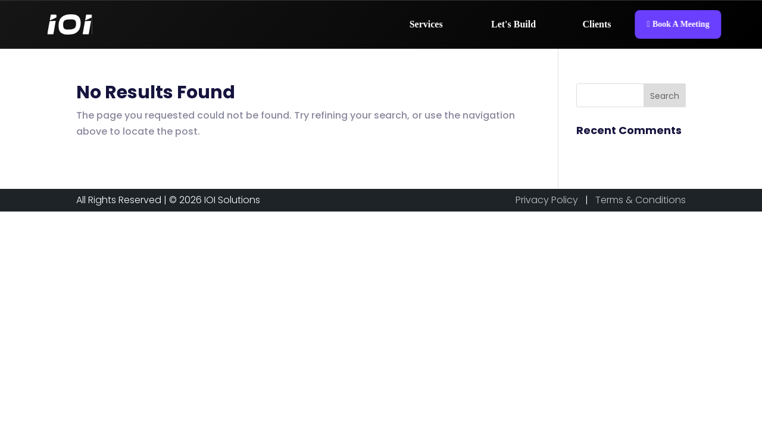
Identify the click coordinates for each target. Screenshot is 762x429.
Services (426, 24)
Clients (597, 24)
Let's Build (513, 24)
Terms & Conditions (640, 200)
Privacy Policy (547, 200)
